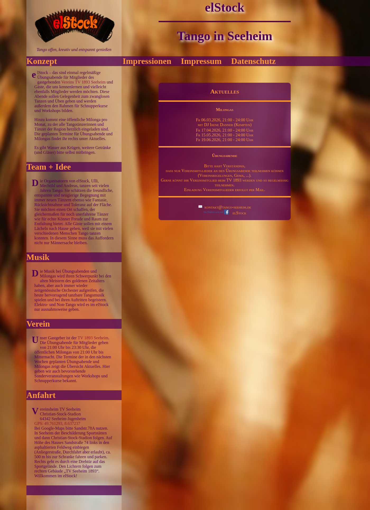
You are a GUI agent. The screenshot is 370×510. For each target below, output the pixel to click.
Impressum (201, 61)
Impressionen (147, 61)
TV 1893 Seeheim (93, 338)
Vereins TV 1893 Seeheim (83, 82)
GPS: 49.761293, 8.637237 (57, 423)
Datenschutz (253, 61)
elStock (224, 213)
